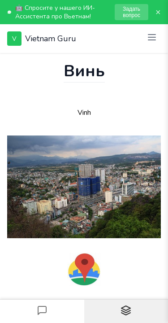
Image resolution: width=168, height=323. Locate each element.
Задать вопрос (131, 12)
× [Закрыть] (158, 12)
